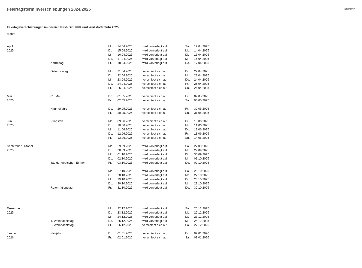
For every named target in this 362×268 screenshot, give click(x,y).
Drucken (349, 9)
